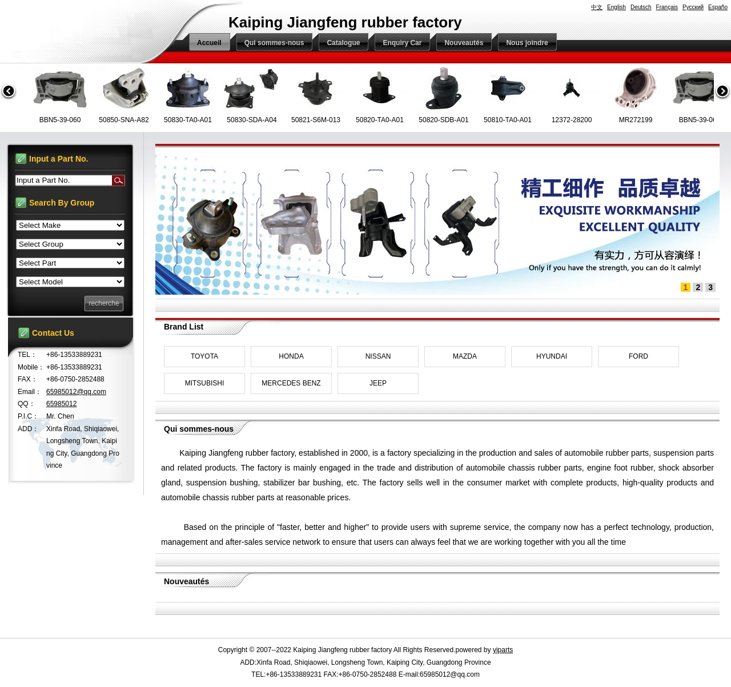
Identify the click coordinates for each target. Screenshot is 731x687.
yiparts (503, 650)
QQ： (26, 404)
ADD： (28, 429)
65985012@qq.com (76, 392)
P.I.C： (28, 416)
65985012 (61, 404)
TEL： (27, 355)
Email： (30, 392)
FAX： (28, 379)
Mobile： (31, 367)
